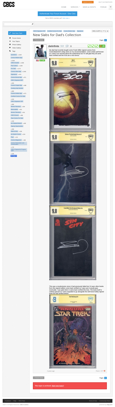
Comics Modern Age (16, 57)
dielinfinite (53, 46)
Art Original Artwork (16, 123)
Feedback (8, 401)
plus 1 (89, 46)
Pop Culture (14, 65)
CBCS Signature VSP (17, 101)
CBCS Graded (15, 62)
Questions (14, 54)
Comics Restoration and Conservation (17, 143)
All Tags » (13, 156)
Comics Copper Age (16, 85)
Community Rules (105, 401)
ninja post (109, 404)
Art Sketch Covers (16, 134)
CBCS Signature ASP (17, 80)
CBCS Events (15, 115)
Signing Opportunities (17, 126)
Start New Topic (15, 33)
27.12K (42, 60)
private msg (62, 46)
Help (100, 2)
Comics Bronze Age (16, 77)
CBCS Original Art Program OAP (18, 150)
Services (74, 7)
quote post (67, 46)
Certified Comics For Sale (18, 96)
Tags (12, 51)
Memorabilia (14, 109)
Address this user (71, 46)
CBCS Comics (24, 404)
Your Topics (14, 41)
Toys (12, 137)
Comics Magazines (16, 140)
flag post (104, 371)
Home (63, 7)
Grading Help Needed (17, 88)
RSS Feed (22, 401)
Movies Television (16, 106)
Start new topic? (58, 386)
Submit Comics (87, 2)
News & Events (89, 7)
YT (104, 31)
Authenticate (107, 2)
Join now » (66, 18)
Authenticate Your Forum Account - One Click (57, 14)
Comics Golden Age (16, 93)
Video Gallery (15, 48)
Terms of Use (93, 401)
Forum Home (15, 38)
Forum (103, 7)
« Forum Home (38, 40)
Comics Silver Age (16, 71)
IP (102, 371)
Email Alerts (97, 31)
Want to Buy (14, 131)
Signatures (14, 74)
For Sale (13, 68)
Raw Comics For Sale (17, 118)
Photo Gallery (15, 44)
